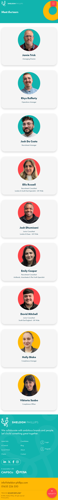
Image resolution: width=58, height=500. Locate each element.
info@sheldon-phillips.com (14, 482)
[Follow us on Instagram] (17, 462)
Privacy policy (5, 497)
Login (44, 442)
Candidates (24, 441)
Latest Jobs (4, 441)
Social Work (5, 450)
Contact (23, 454)
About (23, 450)
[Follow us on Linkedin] (4, 462)
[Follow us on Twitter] (9, 462)
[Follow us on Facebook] (13, 462)
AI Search (4, 445)
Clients (3, 454)
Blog (22, 445)
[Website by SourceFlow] (15, 493)
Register (45, 449)
